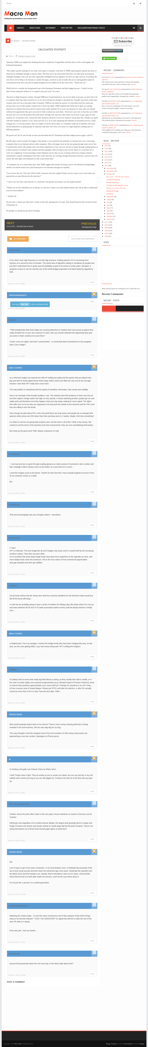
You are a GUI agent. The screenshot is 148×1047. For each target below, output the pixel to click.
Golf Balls (109, 194)
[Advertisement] (96, 15)
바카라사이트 (115, 101)
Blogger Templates (111, 1043)
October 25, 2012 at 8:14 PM (16, 840)
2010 (106, 225)
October (109, 174)
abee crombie (15, 367)
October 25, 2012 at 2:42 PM (16, 442)
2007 (106, 233)
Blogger (142, 1043)
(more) (133, 84)
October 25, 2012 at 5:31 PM (16, 658)
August (109, 199)
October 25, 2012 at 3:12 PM (16, 493)
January (109, 219)
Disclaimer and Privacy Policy (91, 28)
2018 (106, 148)
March (109, 214)
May (108, 208)
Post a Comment (16, 982)
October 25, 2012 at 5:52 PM (16, 703)
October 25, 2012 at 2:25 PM (16, 356)
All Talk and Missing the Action (117, 185)
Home (9, 3)
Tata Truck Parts (115, 89)
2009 (106, 228)
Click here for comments (82, 239)
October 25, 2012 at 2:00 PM (16, 283)
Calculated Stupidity (113, 180)
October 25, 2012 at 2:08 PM (16, 308)
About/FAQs (34, 28)
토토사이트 (114, 125)
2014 (106, 160)
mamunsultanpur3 (17, 295)
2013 (106, 163)
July (108, 202)
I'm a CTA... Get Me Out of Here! (20, 226)
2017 (106, 151)
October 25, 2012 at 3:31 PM (16, 526)
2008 (106, 231)
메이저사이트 (115, 113)
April (109, 211)
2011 (106, 222)
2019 (106, 146)
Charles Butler (15, 714)
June (108, 205)
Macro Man (18, 1043)
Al (10, 759)
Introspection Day (89, 227)
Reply (92, 282)
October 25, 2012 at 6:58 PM (16, 747)
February (110, 216)
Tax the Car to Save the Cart (116, 188)
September (110, 196)
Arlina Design (128, 1043)
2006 (106, 236)
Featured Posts (107, 284)
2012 (106, 165)
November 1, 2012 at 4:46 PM (16, 975)
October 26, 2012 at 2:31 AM (16, 942)
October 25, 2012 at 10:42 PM (16, 894)
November (110, 171)
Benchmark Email (126, 46)
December (110, 168)
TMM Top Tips (66, 28)
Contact (20, 28)
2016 (106, 154)
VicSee (111, 77)
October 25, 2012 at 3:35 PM (16, 574)
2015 (106, 157)
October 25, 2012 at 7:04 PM (16, 792)
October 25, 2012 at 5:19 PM (16, 622)
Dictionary (51, 28)
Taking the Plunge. (112, 191)
